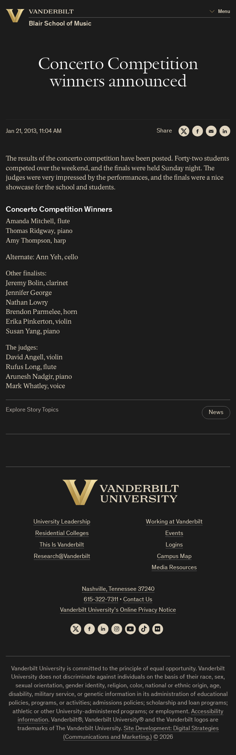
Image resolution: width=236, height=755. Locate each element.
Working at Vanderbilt (174, 522)
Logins (174, 545)
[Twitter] (184, 131)
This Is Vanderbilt (62, 545)
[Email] (211, 131)
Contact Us (137, 600)
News (216, 413)
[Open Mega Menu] (219, 11)
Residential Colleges (62, 534)
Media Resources (174, 568)
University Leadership (61, 522)
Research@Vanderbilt (62, 557)
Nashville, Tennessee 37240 (118, 590)
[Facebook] (197, 131)
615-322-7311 (101, 600)
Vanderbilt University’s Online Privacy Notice (118, 610)
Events (174, 534)
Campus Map (174, 557)
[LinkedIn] (224, 131)
